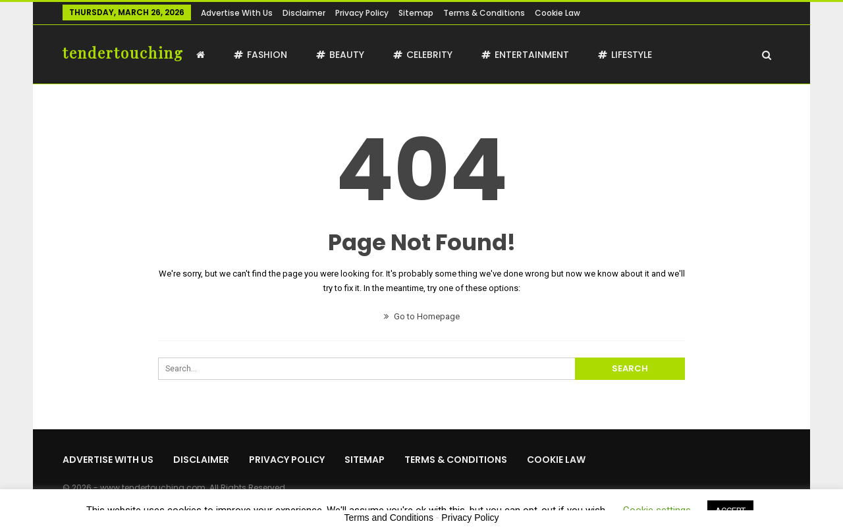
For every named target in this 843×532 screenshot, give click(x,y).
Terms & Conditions (484, 12)
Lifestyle (625, 54)
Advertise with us (237, 12)
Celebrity (422, 54)
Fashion (260, 54)
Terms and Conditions (388, 517)
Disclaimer (304, 12)
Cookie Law (557, 12)
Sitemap (415, 12)
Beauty (340, 54)
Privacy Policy (362, 12)
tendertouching (123, 53)
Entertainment (525, 54)
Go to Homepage (422, 316)
